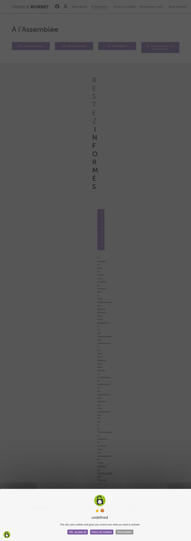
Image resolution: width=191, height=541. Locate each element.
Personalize (124, 532)
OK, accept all (77, 532)
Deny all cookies (102, 532)
